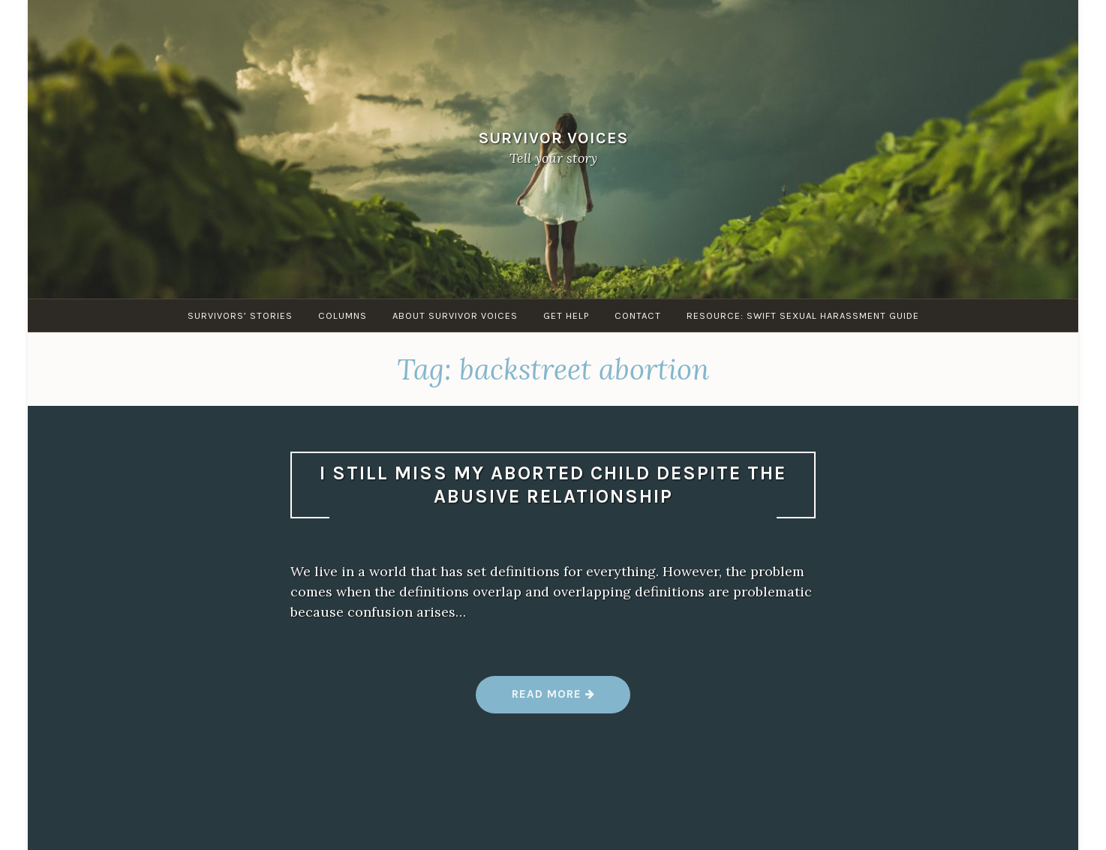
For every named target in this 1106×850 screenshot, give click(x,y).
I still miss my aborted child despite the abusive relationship (553, 484)
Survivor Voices (553, 137)
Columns (342, 315)
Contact (638, 315)
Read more (553, 699)
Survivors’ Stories (240, 315)
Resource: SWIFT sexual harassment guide (803, 315)
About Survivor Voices (455, 315)
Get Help (566, 315)
